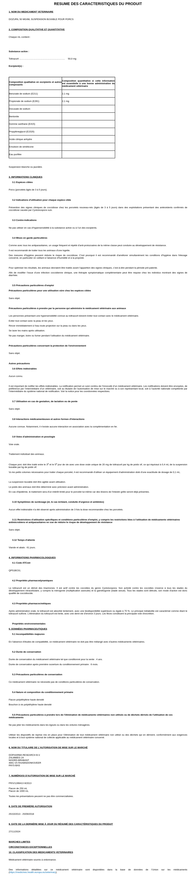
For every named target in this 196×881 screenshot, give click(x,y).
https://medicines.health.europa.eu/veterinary (32, 872)
